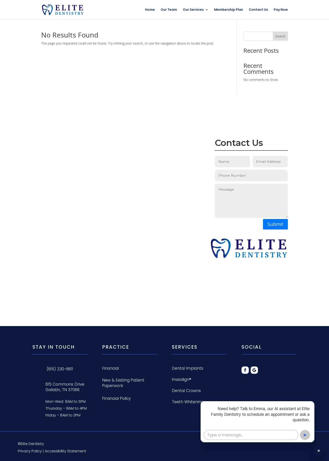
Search (280, 36)
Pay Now (281, 10)
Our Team (169, 10)
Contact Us (258, 10)
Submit (275, 224)
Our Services (193, 10)
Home (150, 10)
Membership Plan (228, 10)
